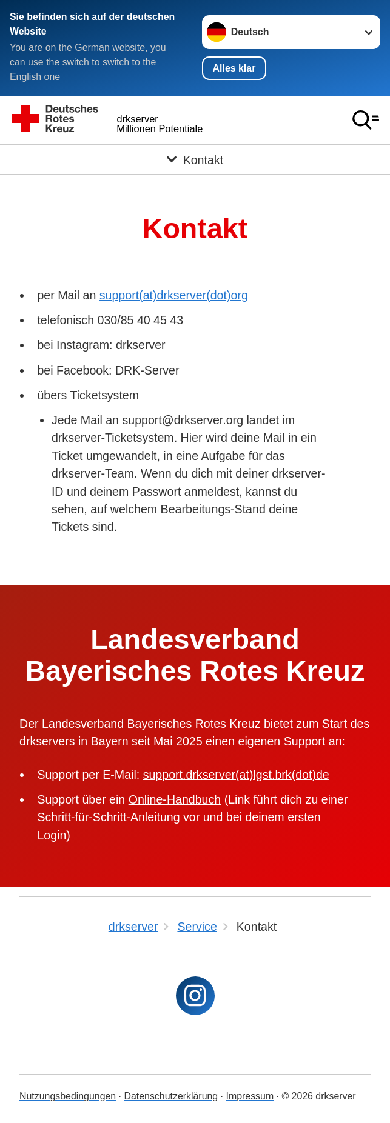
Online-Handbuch (175, 799)
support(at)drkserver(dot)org (173, 295)
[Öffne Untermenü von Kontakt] (195, 159)
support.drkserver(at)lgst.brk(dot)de (236, 774)
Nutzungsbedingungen (67, 1096)
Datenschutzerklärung (171, 1096)
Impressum (250, 1096)
